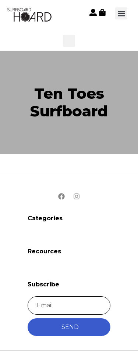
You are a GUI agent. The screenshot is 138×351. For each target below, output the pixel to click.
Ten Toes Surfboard (69, 102)
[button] (29, 15)
